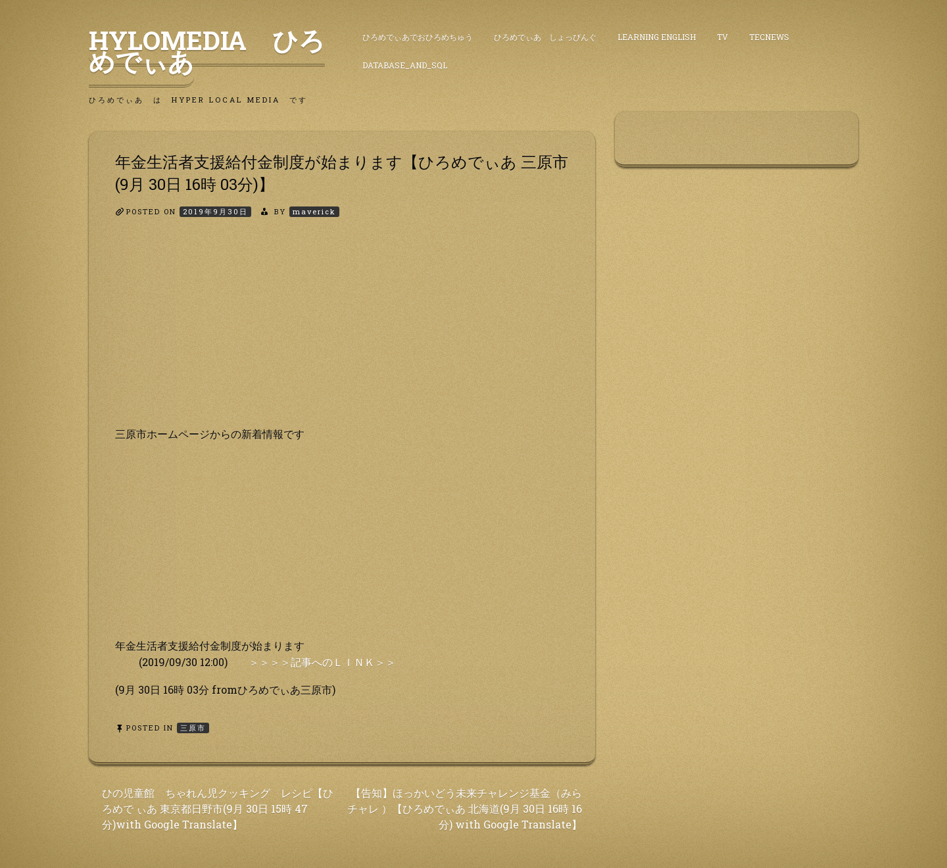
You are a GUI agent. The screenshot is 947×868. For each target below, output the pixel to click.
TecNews (769, 37)
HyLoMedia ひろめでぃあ (207, 50)
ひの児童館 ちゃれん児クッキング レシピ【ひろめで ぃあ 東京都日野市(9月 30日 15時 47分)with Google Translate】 (217, 808)
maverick (314, 211)
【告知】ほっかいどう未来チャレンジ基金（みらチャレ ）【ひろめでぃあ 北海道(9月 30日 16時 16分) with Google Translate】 (464, 808)
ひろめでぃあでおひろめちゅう (417, 37)
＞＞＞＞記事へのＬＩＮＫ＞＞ (322, 662)
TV (722, 37)
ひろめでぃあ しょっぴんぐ (545, 37)
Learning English (657, 37)
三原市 (193, 728)
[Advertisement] (342, 333)
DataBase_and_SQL (404, 65)
